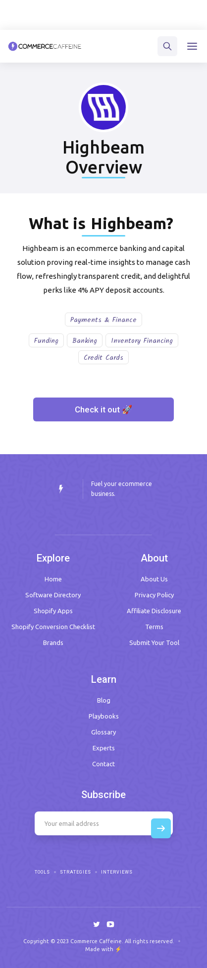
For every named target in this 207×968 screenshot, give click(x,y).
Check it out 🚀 (103, 409)
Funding (46, 340)
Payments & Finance (103, 320)
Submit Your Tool (154, 642)
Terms (154, 626)
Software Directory (53, 594)
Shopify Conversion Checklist (53, 626)
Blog (103, 700)
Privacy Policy (154, 594)
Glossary (103, 731)
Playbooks (104, 716)
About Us (154, 578)
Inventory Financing (142, 340)
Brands (53, 642)
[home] (45, 46)
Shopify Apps (53, 610)
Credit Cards (103, 357)
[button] (192, 46)
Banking (84, 340)
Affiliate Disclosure (154, 610)
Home (53, 578)
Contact (103, 763)
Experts (104, 747)
